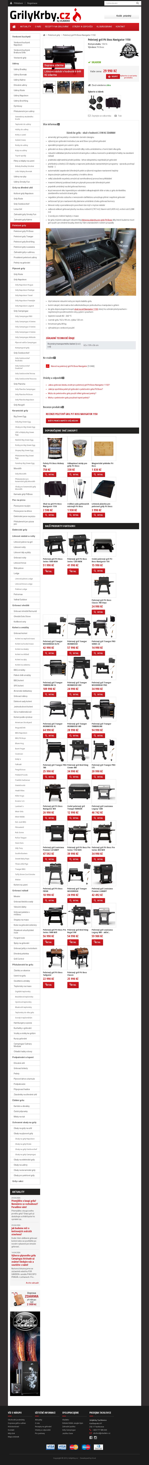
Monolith (18, 468)
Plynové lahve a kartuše (24, 1079)
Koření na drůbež (22, 654)
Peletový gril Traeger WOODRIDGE (77, 889)
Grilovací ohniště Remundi (25, 611)
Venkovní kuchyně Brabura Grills (22, 51)
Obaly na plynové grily (23, 1133)
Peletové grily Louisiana (24, 247)
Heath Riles (19, 790)
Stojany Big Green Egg (24, 450)
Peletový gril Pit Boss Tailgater (53, 973)
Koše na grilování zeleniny (25, 925)
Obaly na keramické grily (24, 1170)
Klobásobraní (104, 26)
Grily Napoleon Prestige (24, 290)
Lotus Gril (18, 209)
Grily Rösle (18, 199)
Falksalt (18, 764)
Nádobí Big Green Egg (24, 440)
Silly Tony (19, 848)
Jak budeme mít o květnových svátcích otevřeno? (21, 1231)
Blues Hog (19, 743)
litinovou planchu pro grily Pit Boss (97, 220)
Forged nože (19, 938)
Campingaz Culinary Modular (23, 1045)
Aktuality (18, 1192)
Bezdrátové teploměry (24, 997)
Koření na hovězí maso (24, 644)
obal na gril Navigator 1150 (86, 309)
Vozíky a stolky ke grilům (25, 1033)
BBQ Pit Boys (20, 738)
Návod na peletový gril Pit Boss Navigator (69, 366)
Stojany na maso (21, 920)
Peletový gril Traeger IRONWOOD (77, 642)
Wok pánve (19, 568)
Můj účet (11, 1433)
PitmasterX (19, 827)
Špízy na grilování (21, 943)
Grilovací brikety (21, 1068)
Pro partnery (40, 1433)
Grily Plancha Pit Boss (24, 394)
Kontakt (120, 26)
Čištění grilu (18, 1100)
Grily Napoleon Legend (24, 306)
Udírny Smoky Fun (22, 182)
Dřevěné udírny (20, 85)
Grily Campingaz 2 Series (25, 332)
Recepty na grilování (56, 26)
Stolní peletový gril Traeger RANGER (76, 807)
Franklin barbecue (22, 780)
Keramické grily (20, 410)
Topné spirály (20, 156)
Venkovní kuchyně (21, 36)
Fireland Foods (21, 775)
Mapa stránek (13, 1437)
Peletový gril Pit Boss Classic (77, 973)
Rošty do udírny (21, 145)
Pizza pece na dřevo (23, 511)
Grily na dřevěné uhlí (22, 187)
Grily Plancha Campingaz (25, 389)
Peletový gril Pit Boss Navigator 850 (53, 807)
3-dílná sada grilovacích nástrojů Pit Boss (78, 505)
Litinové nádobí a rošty (23, 536)
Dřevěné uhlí (19, 1063)
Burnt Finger (20, 749)
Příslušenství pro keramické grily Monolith (25, 480)
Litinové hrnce (20, 563)
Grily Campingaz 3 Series (25, 327)
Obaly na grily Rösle (23, 1144)
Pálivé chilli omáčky (22, 675)
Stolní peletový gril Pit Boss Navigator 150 (102, 560)
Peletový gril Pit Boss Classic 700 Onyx (101, 601)
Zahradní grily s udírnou (24, 252)
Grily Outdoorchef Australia (22, 359)
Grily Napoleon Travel (23, 295)
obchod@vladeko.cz (101, 1433)
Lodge (16, 573)
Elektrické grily (19, 530)
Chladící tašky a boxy (23, 1051)
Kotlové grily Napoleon (23, 193)
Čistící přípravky (21, 1111)
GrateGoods (20, 785)
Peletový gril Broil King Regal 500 (77, 931)
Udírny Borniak (20, 74)
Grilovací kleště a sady (23, 902)
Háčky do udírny (21, 129)
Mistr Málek (20, 817)
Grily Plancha (19, 384)
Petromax (18, 594)
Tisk (120, 116)
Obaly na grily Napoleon (25, 1139)
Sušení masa (20, 140)
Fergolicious (20, 770)
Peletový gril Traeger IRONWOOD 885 (77, 724)
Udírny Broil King (21, 101)
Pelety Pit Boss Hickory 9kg (53, 464)
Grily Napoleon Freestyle (25, 301)
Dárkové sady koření (23, 701)
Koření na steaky (22, 649)
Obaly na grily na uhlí (23, 1128)
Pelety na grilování (22, 263)
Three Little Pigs (21, 864)
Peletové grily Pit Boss (23, 231)
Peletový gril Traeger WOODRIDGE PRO (101, 683)
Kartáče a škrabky (22, 1106)
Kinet (94, 1458)
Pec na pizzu (18, 500)
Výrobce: (92, 47)
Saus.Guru (19, 843)
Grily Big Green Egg (23, 422)
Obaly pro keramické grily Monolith (25, 488)
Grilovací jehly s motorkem (25, 948)
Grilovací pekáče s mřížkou (22, 913)
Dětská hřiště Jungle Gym (72, 1423)
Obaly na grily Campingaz (25, 1154)
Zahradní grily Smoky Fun (25, 214)
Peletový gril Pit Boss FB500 (53, 889)
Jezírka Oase (67, 1433)
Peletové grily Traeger (23, 236)
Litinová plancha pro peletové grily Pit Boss (102, 505)
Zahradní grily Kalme (23, 220)
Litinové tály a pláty (22, 552)
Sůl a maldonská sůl (22, 712)
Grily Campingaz (21, 311)
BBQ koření (19, 680)
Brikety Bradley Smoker (24, 166)
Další (82, 87)
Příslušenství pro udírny (24, 111)
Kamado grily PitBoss (23, 494)
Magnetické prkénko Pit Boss (102, 464)
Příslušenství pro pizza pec (24, 522)
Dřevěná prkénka (21, 953)
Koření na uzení (21, 885)
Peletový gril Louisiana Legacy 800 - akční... (102, 931)
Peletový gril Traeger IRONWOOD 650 (77, 683)
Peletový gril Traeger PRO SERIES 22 (103, 642)
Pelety (16, 1073)
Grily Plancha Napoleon (24, 400)
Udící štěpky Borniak (23, 171)
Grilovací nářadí (20, 890)
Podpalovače (19, 1084)
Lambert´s (19, 806)
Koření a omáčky (20, 627)
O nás (38, 26)
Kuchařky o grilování (22, 1028)
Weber (18, 880)
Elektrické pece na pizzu (24, 516)
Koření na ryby (21, 660)
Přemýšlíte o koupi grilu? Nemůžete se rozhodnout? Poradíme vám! (24, 1204)
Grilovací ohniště (20, 605)
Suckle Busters (21, 853)
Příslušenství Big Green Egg (24, 457)
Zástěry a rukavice (22, 970)
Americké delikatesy (23, 691)
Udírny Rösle (19, 90)
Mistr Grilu (19, 811)
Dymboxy (18, 106)
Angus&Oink (20, 728)
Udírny (15, 63)
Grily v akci (17, 1181)
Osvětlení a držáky (22, 981)
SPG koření (19, 686)
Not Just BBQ (20, 822)
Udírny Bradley (20, 69)
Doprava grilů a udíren (17, 1423)
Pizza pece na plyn (22, 506)
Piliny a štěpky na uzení (24, 161)
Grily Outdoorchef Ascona (25, 379)
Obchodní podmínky (16, 1420)
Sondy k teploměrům (23, 1018)
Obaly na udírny (21, 1165)
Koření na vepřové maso (25, 639)
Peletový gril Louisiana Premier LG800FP (102, 889)
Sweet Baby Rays (22, 859)
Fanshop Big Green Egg (24, 463)
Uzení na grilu (20, 976)
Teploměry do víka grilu (24, 1012)
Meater (17, 896)
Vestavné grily (20, 58)
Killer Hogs (19, 796)
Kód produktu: (94, 44)
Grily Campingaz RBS (23, 316)
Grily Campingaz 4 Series (25, 321)
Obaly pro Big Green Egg (25, 427)
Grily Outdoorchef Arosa (25, 373)
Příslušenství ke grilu (22, 964)
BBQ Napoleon (21, 733)
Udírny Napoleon (21, 95)
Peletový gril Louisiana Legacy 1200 (102, 807)
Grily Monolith (20, 474)
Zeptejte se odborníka (101, 116)
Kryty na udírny (21, 150)
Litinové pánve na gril (23, 542)
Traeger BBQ (20, 869)
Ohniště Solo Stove (22, 616)
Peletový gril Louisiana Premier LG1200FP (53, 848)
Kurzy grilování (20, 1038)
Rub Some (19, 832)
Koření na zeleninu (22, 665)
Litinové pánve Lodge (24, 579)
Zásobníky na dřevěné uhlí (25, 1094)
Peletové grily (19, 225)
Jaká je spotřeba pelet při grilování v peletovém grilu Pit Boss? (75, 389)
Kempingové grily (22, 348)
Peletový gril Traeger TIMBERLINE (101, 724)
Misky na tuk (19, 1116)
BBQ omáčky (19, 670)
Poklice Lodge (21, 589)
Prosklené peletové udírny (25, 257)
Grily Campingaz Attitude (25, 337)
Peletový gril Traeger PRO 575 (103, 766)
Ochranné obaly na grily (24, 1122)
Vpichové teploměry (23, 1002)
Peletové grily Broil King (24, 242)
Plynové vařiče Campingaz (25, 342)
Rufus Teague (20, 838)
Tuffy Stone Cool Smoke (25, 874)
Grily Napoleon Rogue (24, 285)
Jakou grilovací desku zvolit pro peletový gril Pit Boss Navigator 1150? (79, 385)
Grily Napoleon (20, 279)
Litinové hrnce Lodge (23, 584)
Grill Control (19, 959)
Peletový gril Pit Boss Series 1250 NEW (77, 560)
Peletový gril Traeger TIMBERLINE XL (52, 683)
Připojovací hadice (22, 1089)
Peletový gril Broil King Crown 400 (77, 766)
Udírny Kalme (20, 80)
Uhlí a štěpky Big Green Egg (24, 433)
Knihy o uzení (20, 135)
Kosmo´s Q (19, 801)
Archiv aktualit (32, 1283)
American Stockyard (23, 722)
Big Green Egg (20, 416)
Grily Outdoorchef (21, 204)
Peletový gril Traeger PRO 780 (55, 766)
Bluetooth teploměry (23, 1007)
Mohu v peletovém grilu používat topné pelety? (69, 398)
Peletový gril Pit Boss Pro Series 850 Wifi (103, 848)
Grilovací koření (20, 633)
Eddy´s (18, 759)
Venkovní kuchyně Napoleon (22, 43)
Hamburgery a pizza (23, 1023)
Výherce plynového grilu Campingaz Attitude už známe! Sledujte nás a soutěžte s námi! (23, 1260)
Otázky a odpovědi (82, 26)
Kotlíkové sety (20, 622)
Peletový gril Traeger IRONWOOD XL (52, 724)
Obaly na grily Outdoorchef (26, 1149)
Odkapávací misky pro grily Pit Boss (77, 464)
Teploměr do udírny (23, 124)
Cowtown (19, 754)
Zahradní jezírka (68, 1426)
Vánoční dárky (20, 907)
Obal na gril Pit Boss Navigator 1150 (52, 505)
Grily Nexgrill (19, 405)
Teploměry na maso (22, 986)
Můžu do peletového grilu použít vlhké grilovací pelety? (72, 393)
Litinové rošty (20, 547)
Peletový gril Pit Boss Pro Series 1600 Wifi (54, 931)
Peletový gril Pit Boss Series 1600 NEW (53, 560)
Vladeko (65, 1420)
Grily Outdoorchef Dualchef (22, 367)
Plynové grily (18, 268)
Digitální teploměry (22, 991)
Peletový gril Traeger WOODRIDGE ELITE (52, 642)
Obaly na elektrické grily (24, 1160)
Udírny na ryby (20, 176)
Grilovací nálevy (21, 696)
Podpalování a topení (23, 1057)
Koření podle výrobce (23, 717)
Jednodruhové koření (23, 707)
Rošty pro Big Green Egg (25, 445)
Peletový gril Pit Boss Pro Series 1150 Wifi (78, 848)
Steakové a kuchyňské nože (24, 931)
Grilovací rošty (20, 558)
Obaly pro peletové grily (24, 1175)
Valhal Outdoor (20, 599)
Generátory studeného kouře (24, 118)
